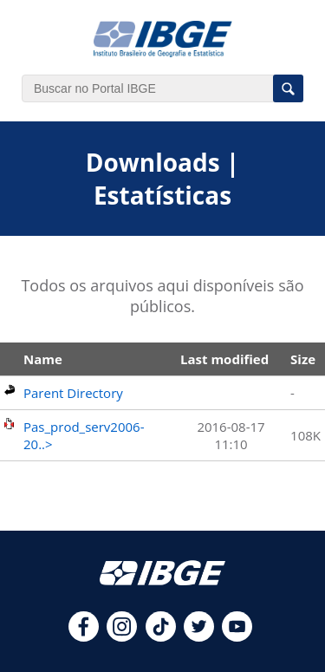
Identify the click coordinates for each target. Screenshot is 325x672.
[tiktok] (161, 636)
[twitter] (199, 636)
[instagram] (122, 636)
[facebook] (83, 636)
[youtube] (237, 636)
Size (302, 359)
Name (42, 359)
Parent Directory (73, 392)
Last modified (224, 359)
